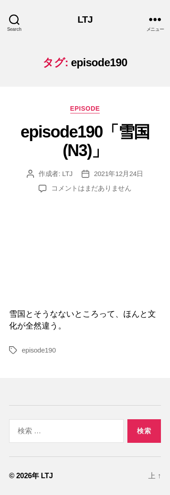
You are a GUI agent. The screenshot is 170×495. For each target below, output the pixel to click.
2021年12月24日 (118, 173)
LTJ (85, 19)
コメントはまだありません (91, 188)
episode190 (39, 350)
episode (85, 108)
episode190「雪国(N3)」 (85, 141)
